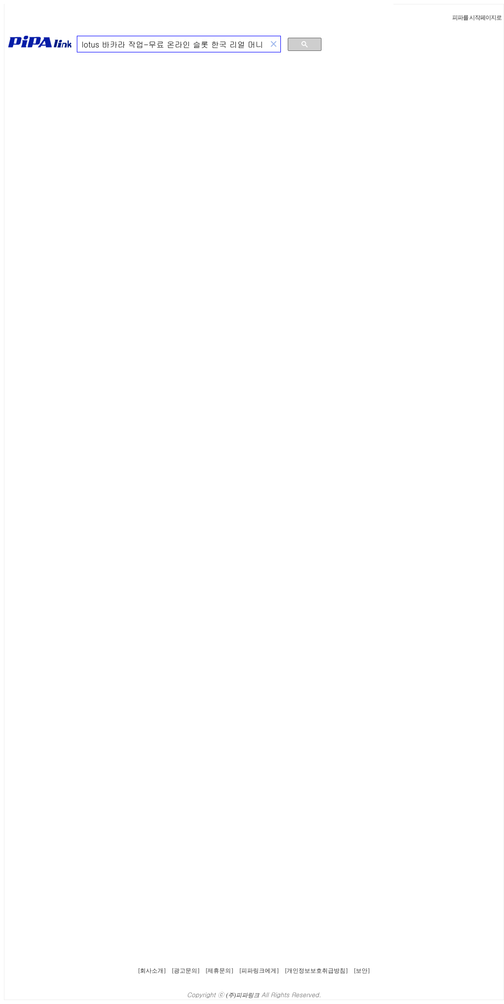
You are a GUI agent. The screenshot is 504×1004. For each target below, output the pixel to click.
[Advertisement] (453, 212)
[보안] (362, 970)
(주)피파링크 (242, 995)
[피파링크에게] (259, 970)
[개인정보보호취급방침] (316, 970)
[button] (273, 44)
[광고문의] (186, 970)
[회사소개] (152, 970)
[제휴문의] (219, 970)
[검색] (172, 44)
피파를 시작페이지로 (477, 17)
